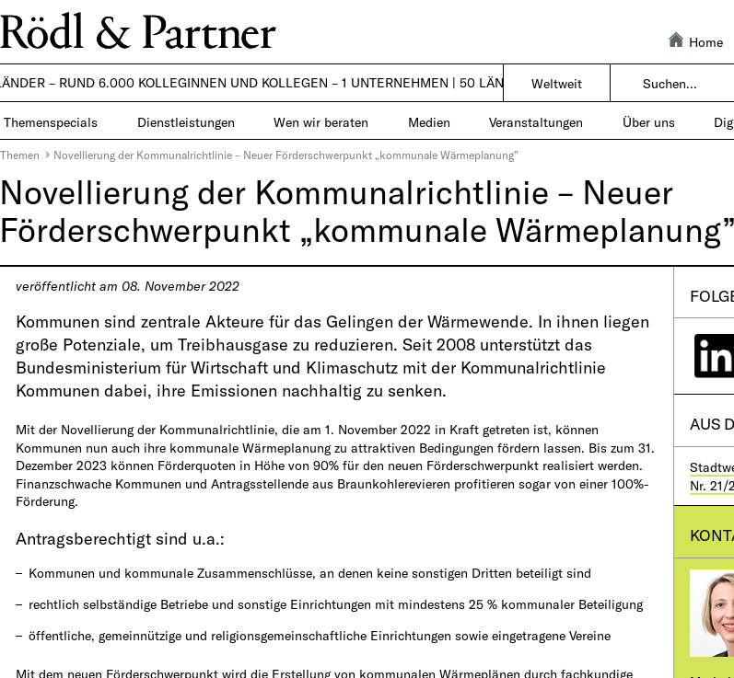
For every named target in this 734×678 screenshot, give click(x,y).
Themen (20, 154)
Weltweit (556, 83)
